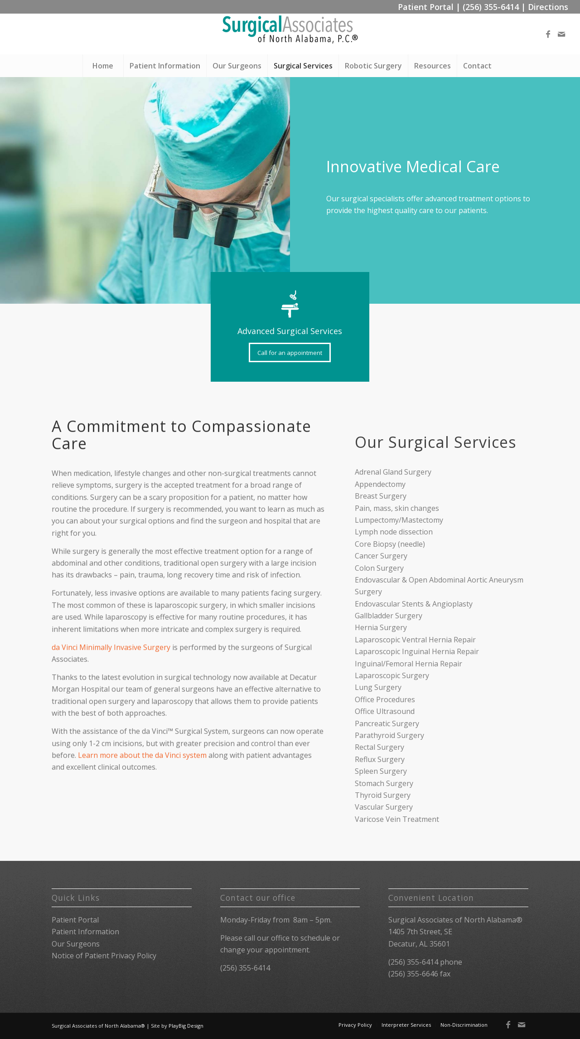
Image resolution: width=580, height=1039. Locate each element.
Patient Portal (426, 6)
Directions (548, 6)
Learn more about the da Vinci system (142, 796)
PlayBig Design (186, 1025)
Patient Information (85, 932)
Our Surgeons (76, 944)
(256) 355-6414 (491, 6)
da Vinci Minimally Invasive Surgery (111, 688)
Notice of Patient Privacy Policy (104, 956)
